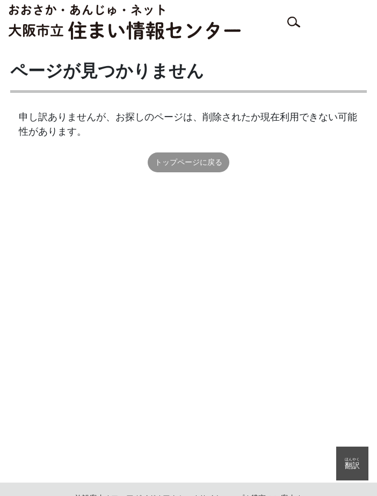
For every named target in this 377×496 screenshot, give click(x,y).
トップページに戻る (188, 162)
